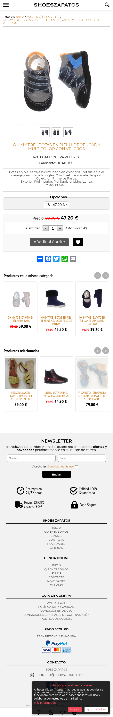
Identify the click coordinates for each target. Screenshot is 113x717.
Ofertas (56, 548)
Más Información (45, 702)
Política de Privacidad (56, 607)
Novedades (56, 544)
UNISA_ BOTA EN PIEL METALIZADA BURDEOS (56, 394)
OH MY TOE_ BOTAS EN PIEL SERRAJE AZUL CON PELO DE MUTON (56, 320)
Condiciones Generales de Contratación (56, 615)
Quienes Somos (56, 531)
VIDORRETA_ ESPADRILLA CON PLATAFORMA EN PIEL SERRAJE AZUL (92, 396)
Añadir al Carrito (49, 242)
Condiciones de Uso (56, 610)
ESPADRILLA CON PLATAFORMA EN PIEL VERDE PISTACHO (21, 396)
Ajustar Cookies (96, 709)
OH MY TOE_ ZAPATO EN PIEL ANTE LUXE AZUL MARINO (92, 320)
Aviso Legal (56, 603)
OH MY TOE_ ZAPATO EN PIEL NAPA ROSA (21, 319)
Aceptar (75, 709)
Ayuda (56, 536)
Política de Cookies (56, 619)
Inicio (56, 528)
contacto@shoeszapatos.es (59, 675)
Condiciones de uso (60, 466)
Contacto (56, 539)
